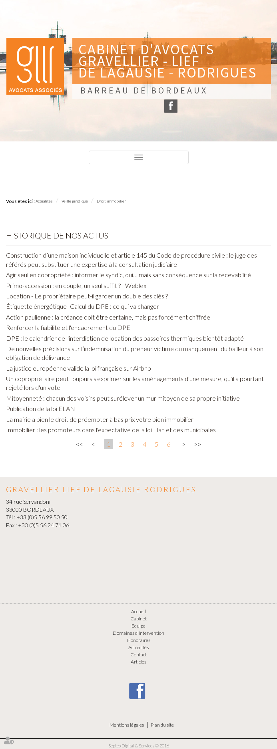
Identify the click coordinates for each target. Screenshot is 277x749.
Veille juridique (75, 201)
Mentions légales (127, 725)
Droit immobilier (111, 201)
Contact (138, 655)
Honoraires (138, 640)
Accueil (138, 611)
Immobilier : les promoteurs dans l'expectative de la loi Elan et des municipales (111, 429)
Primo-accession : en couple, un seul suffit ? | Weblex (76, 285)
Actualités (44, 201)
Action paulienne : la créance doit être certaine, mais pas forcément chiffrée (108, 317)
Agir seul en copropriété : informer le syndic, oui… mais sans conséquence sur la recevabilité (128, 274)
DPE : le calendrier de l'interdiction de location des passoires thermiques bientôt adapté (125, 338)
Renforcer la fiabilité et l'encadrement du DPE (68, 327)
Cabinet (138, 619)
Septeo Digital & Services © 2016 (138, 745)
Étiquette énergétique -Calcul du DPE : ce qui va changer (82, 306)
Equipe (138, 626)
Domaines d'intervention (138, 633)
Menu (17, 176)
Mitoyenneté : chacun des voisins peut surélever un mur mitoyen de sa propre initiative (123, 398)
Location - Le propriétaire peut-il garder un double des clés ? (87, 296)
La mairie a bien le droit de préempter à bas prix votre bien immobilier (99, 419)
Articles (138, 662)
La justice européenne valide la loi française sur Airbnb (78, 368)
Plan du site (162, 725)
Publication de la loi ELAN (40, 408)
